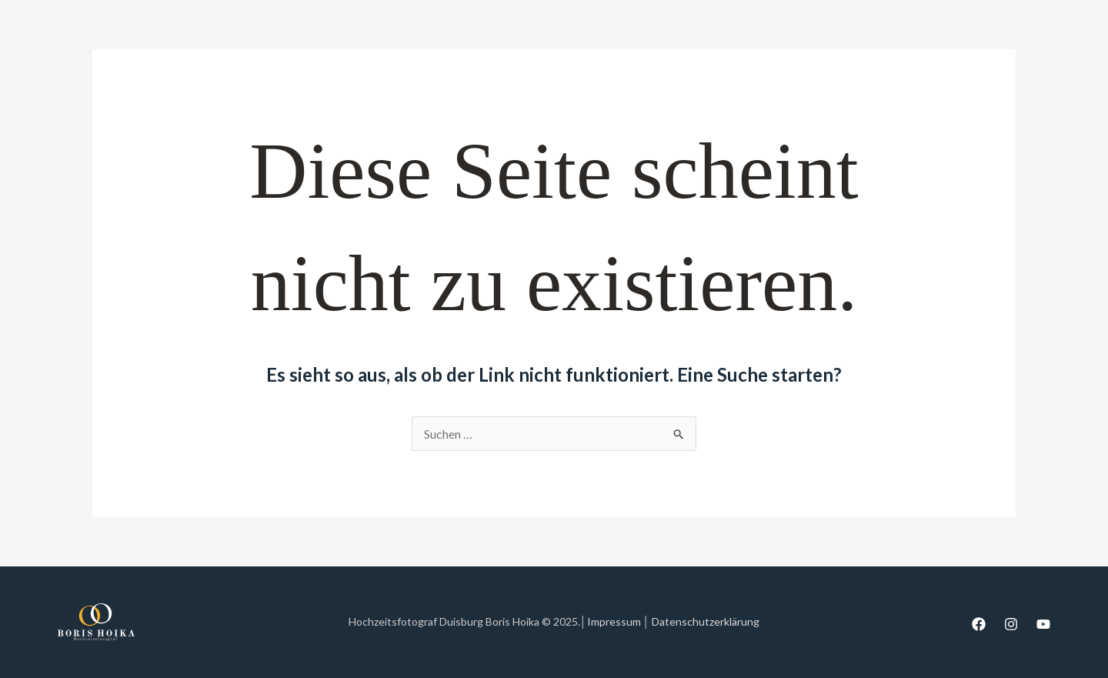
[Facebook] (979, 624)
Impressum (614, 621)
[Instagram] (1011, 624)
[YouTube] (1043, 624)
